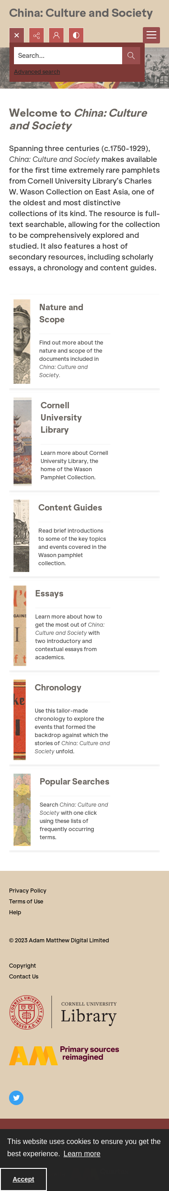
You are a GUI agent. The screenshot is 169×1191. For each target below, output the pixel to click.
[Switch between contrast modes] (76, 35)
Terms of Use (26, 901)
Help (15, 912)
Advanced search (37, 71)
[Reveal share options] (36, 35)
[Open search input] (16, 35)
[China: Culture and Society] (81, 14)
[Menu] (151, 35)
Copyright (22, 965)
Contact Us (23, 976)
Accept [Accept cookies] (23, 1179)
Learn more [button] (82, 1154)
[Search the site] (68, 55)
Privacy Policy (27, 890)
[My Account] (56, 35)
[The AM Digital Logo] (64, 1055)
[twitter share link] (16, 1098)
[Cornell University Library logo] (64, 1012)
